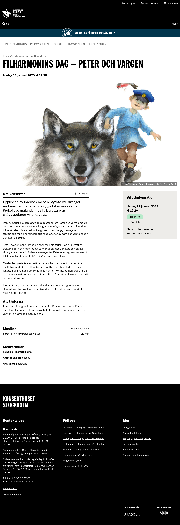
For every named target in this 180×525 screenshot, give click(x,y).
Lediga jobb (129, 427)
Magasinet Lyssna (72, 460)
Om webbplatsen (132, 433)
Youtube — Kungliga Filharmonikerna (82, 449)
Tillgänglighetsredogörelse (137, 438)
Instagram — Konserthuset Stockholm (83, 444)
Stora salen (143, 229)
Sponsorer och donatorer (136, 455)
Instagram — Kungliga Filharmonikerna (83, 438)
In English (131, 3)
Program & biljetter (40, 43)
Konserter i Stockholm (15, 43)
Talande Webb (151, 3)
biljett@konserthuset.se (23, 481)
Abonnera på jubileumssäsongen (96, 33)
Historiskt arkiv (131, 449)
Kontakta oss (10, 488)
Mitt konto (172, 3)
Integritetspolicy (131, 444)
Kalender (58, 43)
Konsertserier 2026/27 (75, 466)
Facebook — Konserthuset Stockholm (83, 433)
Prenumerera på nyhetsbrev (77, 455)
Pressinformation (12, 494)
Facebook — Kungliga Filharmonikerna (83, 427)
